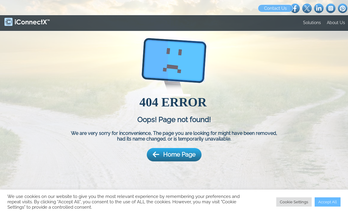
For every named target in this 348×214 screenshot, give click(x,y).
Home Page (174, 154)
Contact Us (275, 8)
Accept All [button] (327, 202)
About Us (336, 22)
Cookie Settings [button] (294, 202)
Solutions (312, 22)
